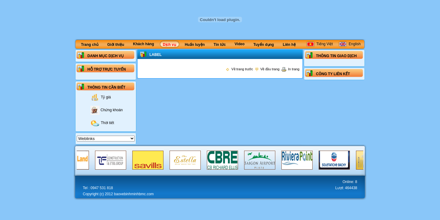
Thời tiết (102, 123)
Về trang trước (239, 69)
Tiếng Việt (319, 44)
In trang (290, 69)
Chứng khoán (106, 110)
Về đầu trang (267, 69)
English (350, 44)
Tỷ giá (100, 97)
